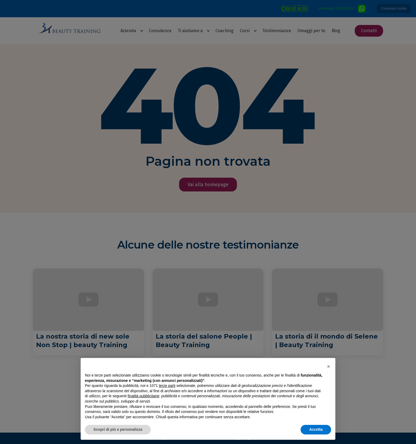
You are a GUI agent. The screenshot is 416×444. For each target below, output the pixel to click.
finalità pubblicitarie (143, 396)
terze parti (167, 385)
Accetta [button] (316, 429)
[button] (328, 366)
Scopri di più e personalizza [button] (117, 429)
